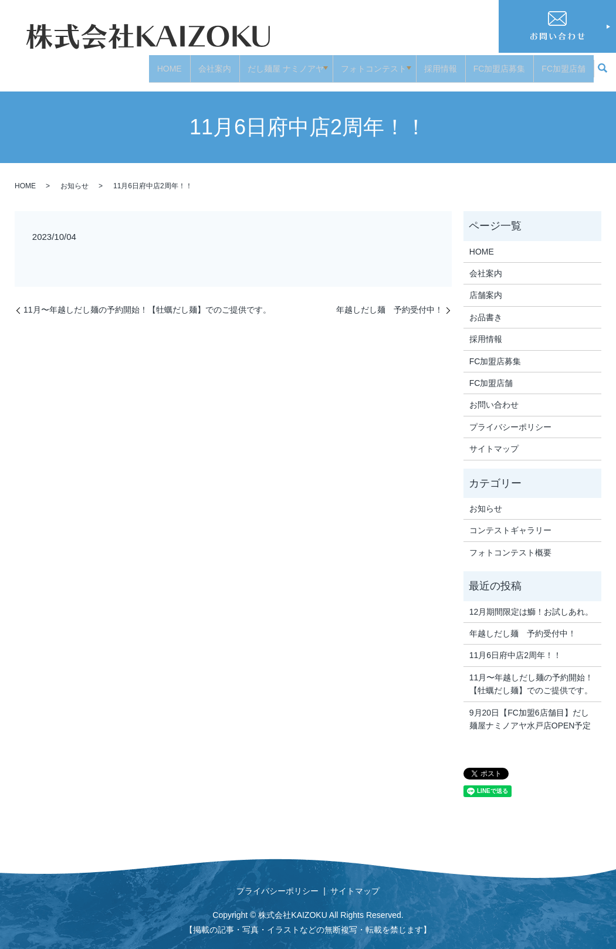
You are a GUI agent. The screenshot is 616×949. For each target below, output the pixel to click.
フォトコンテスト (371, 63)
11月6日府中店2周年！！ (515, 646)
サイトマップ (494, 440)
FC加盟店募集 (499, 63)
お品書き (485, 308)
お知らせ (74, 177)
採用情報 (440, 63)
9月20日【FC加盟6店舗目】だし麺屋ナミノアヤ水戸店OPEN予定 (530, 710)
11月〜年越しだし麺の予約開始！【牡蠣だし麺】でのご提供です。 (147, 301)
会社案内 (208, 63)
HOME (163, 63)
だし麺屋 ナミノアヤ (279, 63)
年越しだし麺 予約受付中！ (389, 301)
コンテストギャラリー (510, 521)
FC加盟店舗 (563, 63)
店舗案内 (485, 286)
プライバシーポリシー (510, 417)
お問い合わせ (494, 396)
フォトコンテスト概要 (510, 543)
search (602, 64)
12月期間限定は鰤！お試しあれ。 (531, 602)
